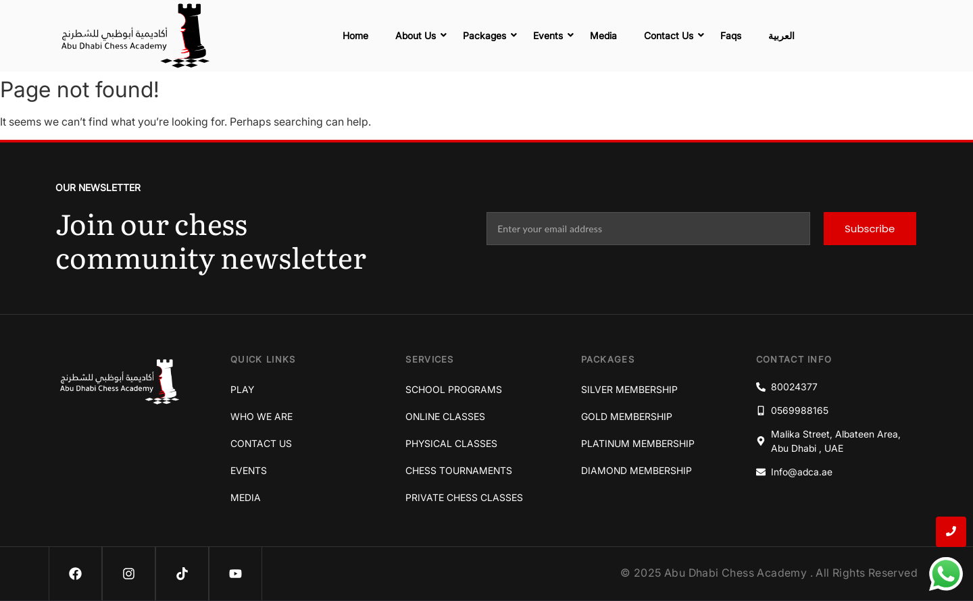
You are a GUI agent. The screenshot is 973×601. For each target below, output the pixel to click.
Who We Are (261, 416)
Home (355, 35)
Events (551, 35)
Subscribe (870, 228)
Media (603, 35)
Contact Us (672, 35)
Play (242, 389)
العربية (781, 35)
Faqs (730, 35)
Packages (488, 35)
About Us (419, 35)
